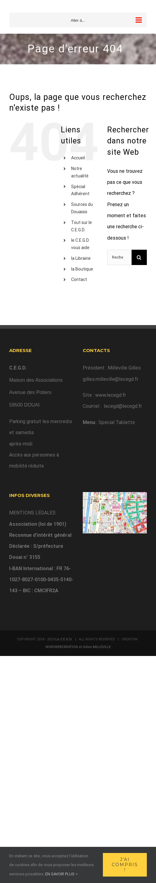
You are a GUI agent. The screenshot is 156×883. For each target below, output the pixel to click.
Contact (79, 279)
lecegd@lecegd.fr (123, 406)
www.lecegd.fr (110, 395)
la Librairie (81, 258)
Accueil (78, 157)
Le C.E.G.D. (63, 639)
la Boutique (82, 269)
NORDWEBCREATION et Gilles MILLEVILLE (78, 647)
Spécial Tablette (117, 422)
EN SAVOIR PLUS (61, 874)
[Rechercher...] (119, 257)
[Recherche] (139, 257)
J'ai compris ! (125, 865)
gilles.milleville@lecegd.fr (110, 379)
